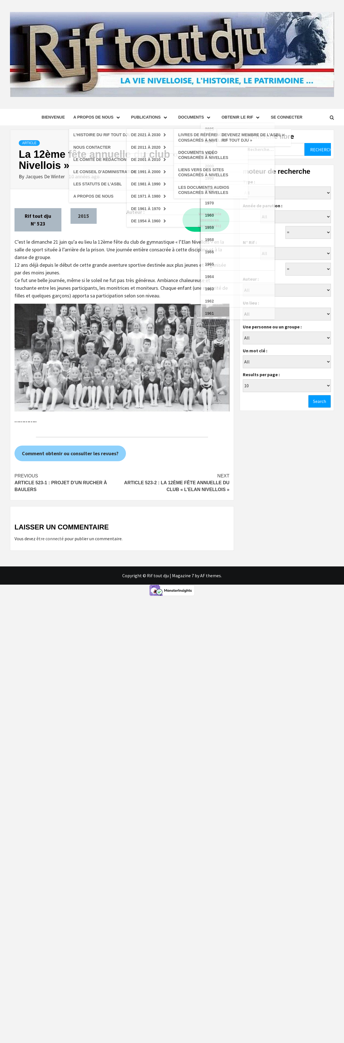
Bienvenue (53, 117)
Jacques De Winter (45, 176)
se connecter (286, 117)
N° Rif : (250, 242)
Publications (150, 117)
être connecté (50, 538)
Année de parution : (262, 205)
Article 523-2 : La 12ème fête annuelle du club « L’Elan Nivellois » (175, 482)
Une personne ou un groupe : (272, 327)
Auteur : (251, 279)
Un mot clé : (255, 350)
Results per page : (261, 374)
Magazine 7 (183, 575)
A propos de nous (98, 117)
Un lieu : (251, 303)
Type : (249, 182)
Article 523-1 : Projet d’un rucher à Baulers (68, 482)
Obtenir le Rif (241, 117)
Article (29, 143)
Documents (195, 117)
